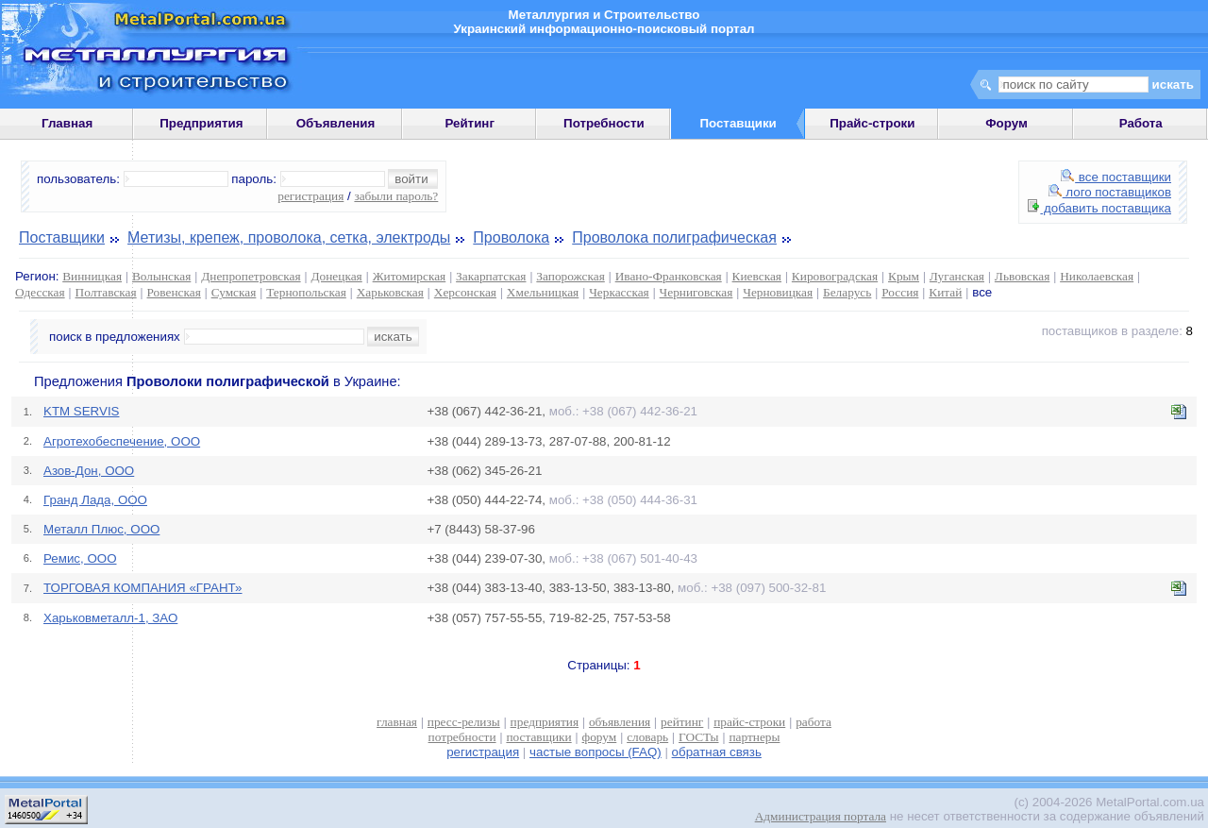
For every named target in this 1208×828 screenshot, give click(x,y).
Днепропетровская (250, 276)
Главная (67, 123)
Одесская (40, 292)
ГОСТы (698, 737)
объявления (619, 722)
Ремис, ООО (80, 558)
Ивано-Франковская (668, 276)
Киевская (756, 276)
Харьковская (390, 292)
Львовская (1022, 276)
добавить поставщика (1099, 208)
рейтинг (682, 722)
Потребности (604, 123)
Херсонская (465, 292)
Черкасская (619, 292)
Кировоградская (835, 276)
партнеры (754, 737)
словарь (647, 737)
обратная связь (717, 752)
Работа (1141, 123)
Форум (1006, 123)
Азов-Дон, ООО (88, 471)
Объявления (336, 123)
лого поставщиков (1110, 192)
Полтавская (106, 292)
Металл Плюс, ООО (101, 529)
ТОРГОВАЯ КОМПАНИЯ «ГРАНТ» (143, 588)
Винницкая (92, 276)
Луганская (957, 276)
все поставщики (1116, 177)
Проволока (511, 237)
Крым (903, 276)
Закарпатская (491, 276)
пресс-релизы (464, 722)
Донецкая (335, 276)
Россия (899, 292)
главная (397, 722)
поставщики (538, 737)
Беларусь (847, 292)
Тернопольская (306, 292)
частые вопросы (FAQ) (595, 752)
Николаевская (1096, 276)
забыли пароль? (396, 196)
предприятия (545, 722)
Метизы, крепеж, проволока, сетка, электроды (288, 237)
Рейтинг (470, 123)
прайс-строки (749, 722)
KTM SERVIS (81, 411)
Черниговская (696, 292)
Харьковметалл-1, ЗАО (110, 618)
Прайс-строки (872, 123)
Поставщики (62, 237)
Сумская (234, 292)
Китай (945, 292)
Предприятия (201, 123)
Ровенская (174, 292)
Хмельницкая (543, 292)
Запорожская (570, 276)
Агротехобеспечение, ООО (121, 441)
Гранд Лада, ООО (95, 500)
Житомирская (409, 276)
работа (813, 722)
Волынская (161, 276)
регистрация (310, 196)
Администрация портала (820, 816)
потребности (462, 737)
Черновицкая (778, 292)
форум (599, 737)
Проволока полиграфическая (674, 237)
